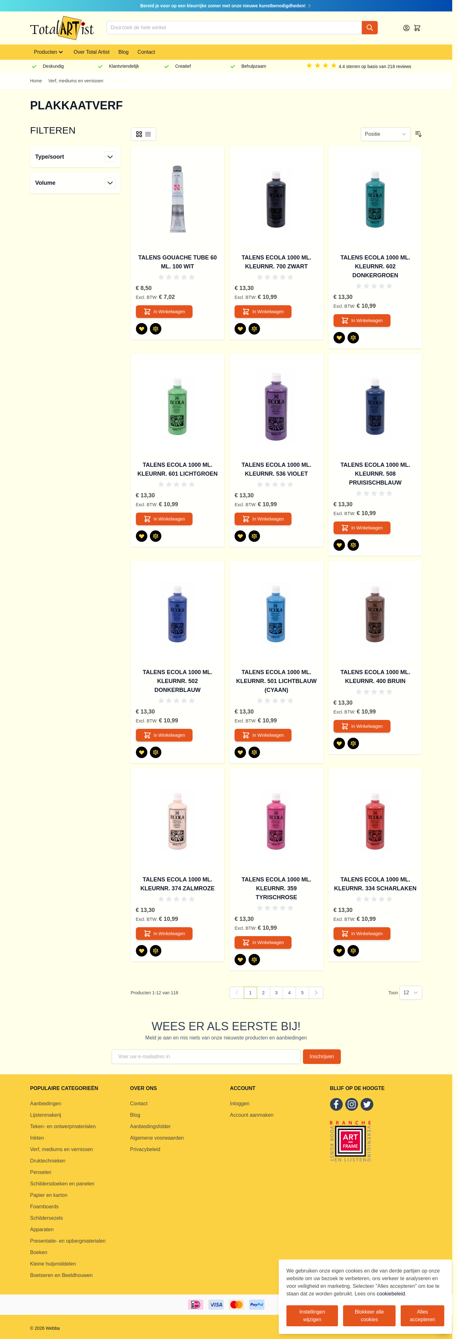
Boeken (38, 1252)
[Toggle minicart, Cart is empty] (417, 28)
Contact (146, 52)
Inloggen (240, 1103)
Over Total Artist (91, 52)
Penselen (41, 1172)
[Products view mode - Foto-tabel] (139, 134)
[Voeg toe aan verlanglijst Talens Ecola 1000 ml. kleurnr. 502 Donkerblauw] (141, 752)
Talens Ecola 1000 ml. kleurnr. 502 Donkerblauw (177, 681)
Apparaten (42, 1229)
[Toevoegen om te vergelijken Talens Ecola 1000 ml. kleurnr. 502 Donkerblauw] (155, 752)
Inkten (37, 1138)
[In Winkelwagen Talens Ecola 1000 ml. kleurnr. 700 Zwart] (263, 311)
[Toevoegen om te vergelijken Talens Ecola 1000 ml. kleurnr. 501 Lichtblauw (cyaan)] (254, 752)
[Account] (406, 28)
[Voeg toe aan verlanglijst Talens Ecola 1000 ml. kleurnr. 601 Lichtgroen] (141, 536)
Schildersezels (46, 1218)
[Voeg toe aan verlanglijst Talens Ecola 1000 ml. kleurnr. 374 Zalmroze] (141, 950)
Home (36, 80)
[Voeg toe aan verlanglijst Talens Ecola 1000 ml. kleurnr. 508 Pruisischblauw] (339, 545)
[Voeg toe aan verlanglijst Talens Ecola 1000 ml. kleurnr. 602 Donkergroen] (339, 337)
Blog (123, 52)
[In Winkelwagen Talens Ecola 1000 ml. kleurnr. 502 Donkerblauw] (164, 735)
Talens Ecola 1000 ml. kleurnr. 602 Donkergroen (375, 266)
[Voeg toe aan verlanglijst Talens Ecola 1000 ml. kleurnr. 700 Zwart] (240, 329)
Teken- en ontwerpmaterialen (63, 1126)
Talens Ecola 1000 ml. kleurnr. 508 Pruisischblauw (375, 474)
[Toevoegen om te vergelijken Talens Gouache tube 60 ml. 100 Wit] (155, 329)
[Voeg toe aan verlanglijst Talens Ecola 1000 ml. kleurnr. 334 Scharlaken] (339, 950)
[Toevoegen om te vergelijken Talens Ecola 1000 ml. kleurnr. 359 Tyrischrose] (254, 959)
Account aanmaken (252, 1115)
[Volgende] (316, 993)
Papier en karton (48, 1195)
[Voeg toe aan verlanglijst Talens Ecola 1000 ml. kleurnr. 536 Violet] (240, 536)
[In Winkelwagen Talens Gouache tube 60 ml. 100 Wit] (164, 311)
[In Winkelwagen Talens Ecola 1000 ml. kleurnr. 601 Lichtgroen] (164, 519)
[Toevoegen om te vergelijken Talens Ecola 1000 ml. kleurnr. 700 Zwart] (254, 329)
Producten (49, 52)
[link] (236, 993)
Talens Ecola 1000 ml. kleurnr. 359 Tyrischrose (276, 888)
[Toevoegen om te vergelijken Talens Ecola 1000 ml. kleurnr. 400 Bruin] (353, 743)
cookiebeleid (391, 1293)
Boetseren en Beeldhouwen (61, 1275)
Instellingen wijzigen (312, 1315)
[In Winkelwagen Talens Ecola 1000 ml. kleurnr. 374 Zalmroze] (164, 933)
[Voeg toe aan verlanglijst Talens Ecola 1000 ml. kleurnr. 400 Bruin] (339, 743)
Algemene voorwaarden (157, 1138)
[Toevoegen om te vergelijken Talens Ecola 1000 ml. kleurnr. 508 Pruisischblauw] (353, 545)
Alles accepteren (422, 1315)
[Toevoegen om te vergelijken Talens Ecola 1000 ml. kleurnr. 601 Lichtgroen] (155, 536)
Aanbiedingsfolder (150, 1126)
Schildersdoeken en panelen (62, 1183)
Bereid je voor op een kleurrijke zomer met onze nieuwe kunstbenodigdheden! (226, 5)
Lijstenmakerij (45, 1115)
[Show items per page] (410, 993)
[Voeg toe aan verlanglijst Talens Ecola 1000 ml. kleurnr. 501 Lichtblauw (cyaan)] (240, 752)
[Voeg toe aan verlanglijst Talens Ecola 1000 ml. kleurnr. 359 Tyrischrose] (240, 959)
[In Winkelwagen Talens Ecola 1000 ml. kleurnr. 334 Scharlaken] (362, 933)
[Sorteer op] (386, 134)
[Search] (370, 27)
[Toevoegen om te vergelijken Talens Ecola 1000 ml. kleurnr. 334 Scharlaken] (353, 950)
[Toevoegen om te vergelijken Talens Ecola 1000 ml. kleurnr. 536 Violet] (254, 536)
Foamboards (44, 1206)
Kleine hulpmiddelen (53, 1264)
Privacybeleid (145, 1149)
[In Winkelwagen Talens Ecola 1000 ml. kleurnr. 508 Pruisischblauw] (362, 527)
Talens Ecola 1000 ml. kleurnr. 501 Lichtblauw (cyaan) (276, 681)
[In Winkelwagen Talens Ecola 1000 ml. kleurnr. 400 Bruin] (362, 726)
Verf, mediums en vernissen (75, 80)
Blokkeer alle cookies (369, 1315)
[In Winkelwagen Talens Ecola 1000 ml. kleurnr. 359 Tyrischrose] (263, 942)
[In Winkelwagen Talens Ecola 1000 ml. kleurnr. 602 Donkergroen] (362, 320)
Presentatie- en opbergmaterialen (68, 1241)
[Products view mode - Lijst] (148, 134)
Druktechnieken (48, 1160)
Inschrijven (322, 1056)
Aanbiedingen (45, 1103)
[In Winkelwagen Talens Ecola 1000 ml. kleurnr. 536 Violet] (263, 519)
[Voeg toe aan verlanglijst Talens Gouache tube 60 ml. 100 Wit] (141, 329)
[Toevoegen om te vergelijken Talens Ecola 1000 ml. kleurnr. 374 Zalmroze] (155, 950)
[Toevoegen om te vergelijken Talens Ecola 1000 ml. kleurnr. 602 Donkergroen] (353, 337)
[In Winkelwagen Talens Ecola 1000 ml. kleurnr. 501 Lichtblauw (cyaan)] (263, 735)
